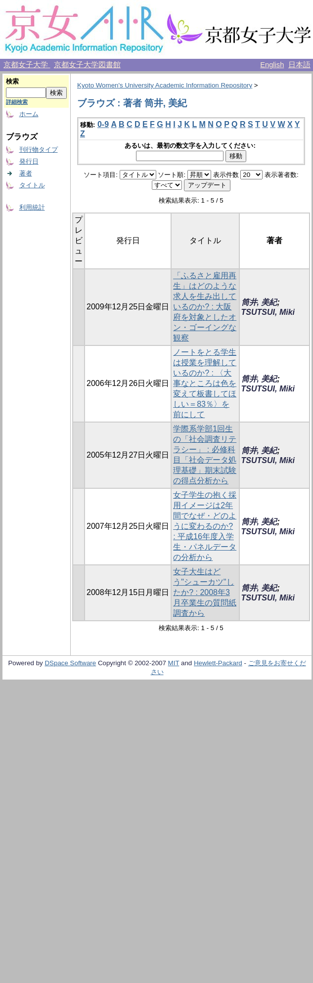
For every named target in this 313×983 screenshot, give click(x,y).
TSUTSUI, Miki (268, 312)
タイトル (32, 185)
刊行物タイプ (38, 149)
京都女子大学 (26, 65)
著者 (25, 173)
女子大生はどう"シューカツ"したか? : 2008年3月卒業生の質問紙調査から (204, 592)
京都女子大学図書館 (87, 65)
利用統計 (32, 207)
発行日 (29, 161)
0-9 (103, 124)
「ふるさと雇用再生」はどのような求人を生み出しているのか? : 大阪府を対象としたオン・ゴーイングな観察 (204, 306)
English (272, 65)
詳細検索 (17, 102)
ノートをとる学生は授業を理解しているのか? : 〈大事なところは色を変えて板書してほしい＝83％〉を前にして (204, 383)
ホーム (29, 114)
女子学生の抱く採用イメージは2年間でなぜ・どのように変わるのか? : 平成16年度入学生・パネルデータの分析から (204, 526)
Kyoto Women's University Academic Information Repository (164, 85)
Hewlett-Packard (218, 663)
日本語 (299, 65)
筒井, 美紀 (259, 302)
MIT (173, 663)
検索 (12, 81)
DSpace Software (70, 663)
